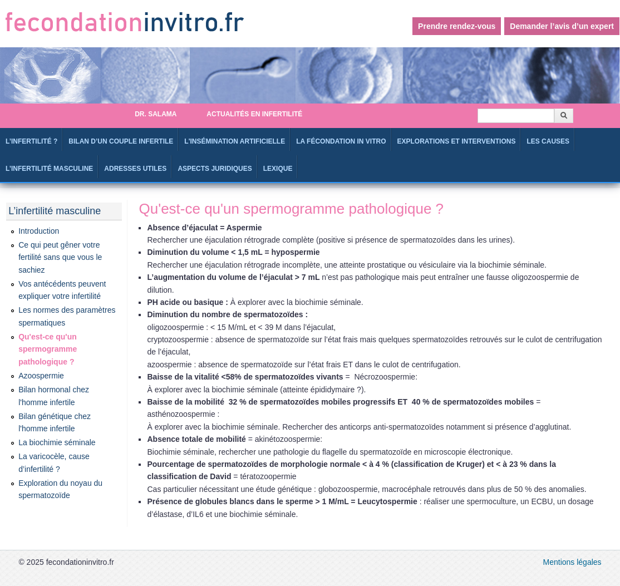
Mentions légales (572, 562)
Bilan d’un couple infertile (120, 141)
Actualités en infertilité (254, 114)
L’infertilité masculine (49, 169)
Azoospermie (41, 375)
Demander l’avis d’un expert (562, 26)
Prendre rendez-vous (456, 26)
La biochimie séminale (57, 442)
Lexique (278, 169)
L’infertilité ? (31, 141)
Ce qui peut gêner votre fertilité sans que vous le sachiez (60, 257)
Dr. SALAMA (155, 114)
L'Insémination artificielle (234, 141)
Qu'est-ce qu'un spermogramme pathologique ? (47, 349)
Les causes (547, 141)
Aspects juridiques (215, 169)
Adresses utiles (135, 169)
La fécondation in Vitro (341, 141)
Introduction (38, 230)
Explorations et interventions (456, 141)
